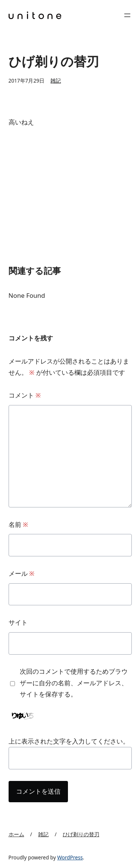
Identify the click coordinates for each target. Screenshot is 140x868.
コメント (25, 395)
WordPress (70, 857)
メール (22, 573)
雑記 (55, 80)
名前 (18, 524)
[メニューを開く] (127, 15)
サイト (18, 622)
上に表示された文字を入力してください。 (69, 741)
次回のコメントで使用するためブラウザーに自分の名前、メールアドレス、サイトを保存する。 (74, 682)
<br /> (31, 184)
